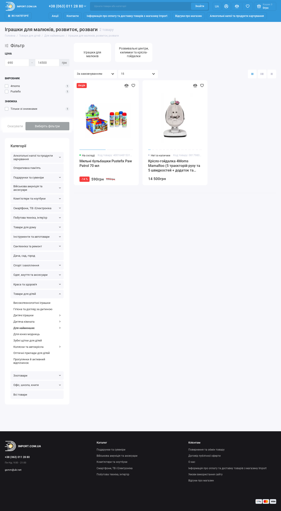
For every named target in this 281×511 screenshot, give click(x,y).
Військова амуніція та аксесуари (37, 188)
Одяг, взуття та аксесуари (37, 274)
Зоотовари (37, 375)
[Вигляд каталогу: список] (262, 74)
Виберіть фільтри (47, 126)
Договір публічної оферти (204, 455)
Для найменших (37, 328)
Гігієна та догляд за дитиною (32, 309)
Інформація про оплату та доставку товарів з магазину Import (127, 16)
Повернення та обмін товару (206, 449)
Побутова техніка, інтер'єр (37, 217)
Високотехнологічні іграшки (31, 302)
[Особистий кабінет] (226, 6)
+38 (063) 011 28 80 (67, 6)
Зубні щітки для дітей (27, 340)
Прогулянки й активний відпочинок (29, 361)
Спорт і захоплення (37, 265)
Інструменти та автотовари (37, 236)
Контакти (73, 16)
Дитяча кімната (37, 321)
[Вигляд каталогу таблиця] (271, 74)
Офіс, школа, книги (37, 385)
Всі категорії (18, 15)
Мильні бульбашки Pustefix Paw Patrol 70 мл (105, 163)
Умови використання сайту (205, 474)
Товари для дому (37, 227)
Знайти (199, 6)
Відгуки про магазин (188, 16)
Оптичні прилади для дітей (31, 353)
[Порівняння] (237, 6)
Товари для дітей (37, 293)
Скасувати (15, 126)
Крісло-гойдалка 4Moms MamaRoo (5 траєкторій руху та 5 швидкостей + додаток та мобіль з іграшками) (174, 166)
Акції (55, 16)
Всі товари (20, 394)
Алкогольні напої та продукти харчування (237, 16)
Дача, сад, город (24, 255)
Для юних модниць (26, 334)
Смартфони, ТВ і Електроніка (37, 208)
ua (217, 6)
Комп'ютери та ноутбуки (37, 198)
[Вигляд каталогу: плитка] (252, 74)
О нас (191, 461)
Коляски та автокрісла (37, 346)
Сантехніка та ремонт (37, 246)
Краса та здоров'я (37, 284)
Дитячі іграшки (37, 315)
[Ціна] (17, 62)
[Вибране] (247, 6)
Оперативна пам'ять (27, 168)
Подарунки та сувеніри (37, 177)
